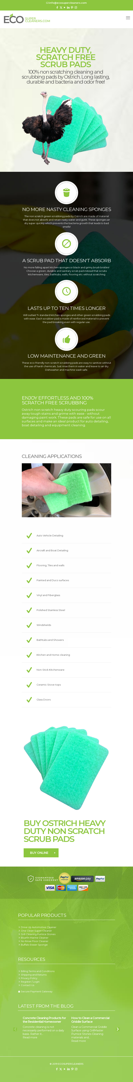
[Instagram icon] (75, 7)
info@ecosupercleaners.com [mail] (68, 2)
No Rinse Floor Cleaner (34, 941)
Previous (15, 1029)
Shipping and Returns (34, 974)
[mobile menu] (128, 18)
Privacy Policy (29, 978)
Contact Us (27, 985)
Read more (30, 1037)
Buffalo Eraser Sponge (34, 944)
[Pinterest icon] (72, 7)
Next (118, 1029)
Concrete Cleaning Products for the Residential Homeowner (44, 1019)
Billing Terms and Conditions (37, 971)
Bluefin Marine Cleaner (34, 937)
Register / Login (30, 981)
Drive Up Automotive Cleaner (38, 927)
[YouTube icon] (64, 7)
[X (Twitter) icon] (61, 7)
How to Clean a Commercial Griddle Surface (90, 1019)
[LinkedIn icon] (68, 7)
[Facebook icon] (57, 7)
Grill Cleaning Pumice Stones (38, 934)
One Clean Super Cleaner (36, 930)
